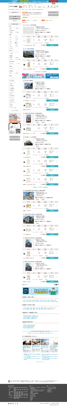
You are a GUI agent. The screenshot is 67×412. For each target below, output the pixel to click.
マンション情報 (32, 394)
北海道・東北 (11, 387)
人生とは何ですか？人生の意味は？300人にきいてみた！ (36, 346)
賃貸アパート (39, 387)
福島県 (15, 388)
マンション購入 (32, 389)
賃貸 (31, 387)
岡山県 (17, 395)
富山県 (22, 391)
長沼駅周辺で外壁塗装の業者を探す (29, 325)
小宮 (27, 301)
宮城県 (22, 387)
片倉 (46, 300)
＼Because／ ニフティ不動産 (51, 387)
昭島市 (40, 309)
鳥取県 (20, 395)
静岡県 (20, 392)
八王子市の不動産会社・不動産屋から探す (30, 317)
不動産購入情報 (32, 388)
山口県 (24, 395)
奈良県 (24, 393)
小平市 (52, 309)
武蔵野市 (27, 309)
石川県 (24, 391)
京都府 (20, 393)
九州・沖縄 (10, 397)
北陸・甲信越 (11, 391)
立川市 (24, 309)
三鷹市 (31, 309)
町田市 (45, 309)
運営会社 (41, 403)
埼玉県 (20, 389)
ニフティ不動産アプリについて (51, 388)
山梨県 (17, 391)
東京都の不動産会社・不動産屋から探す (30, 318)
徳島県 (27, 395)
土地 (51, 333)
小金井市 (48, 309)
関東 (9, 389)
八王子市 (24, 307)
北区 (36, 307)
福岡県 (15, 397)
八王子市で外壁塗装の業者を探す (29, 326)
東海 (9, 392)
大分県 (24, 397)
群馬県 (15, 390)
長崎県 (20, 397)
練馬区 (45, 307)
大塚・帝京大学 (28, 300)
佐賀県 (17, 397)
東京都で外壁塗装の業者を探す (28, 327)
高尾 (55, 300)
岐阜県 (17, 392)
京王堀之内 (53, 301)
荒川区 (39, 307)
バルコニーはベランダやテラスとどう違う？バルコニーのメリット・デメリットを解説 (45, 347)
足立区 (48, 307)
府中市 (37, 309)
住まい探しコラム (32, 396)
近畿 (9, 393)
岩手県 (20, 387)
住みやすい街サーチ (33, 395)
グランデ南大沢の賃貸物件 (29, 48)
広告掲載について (50, 390)
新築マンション (31, 333)
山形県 (27, 387)
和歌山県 (27, 393)
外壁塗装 (31, 398)
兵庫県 (17, 393)
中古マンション (36, 333)
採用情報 (57, 403)
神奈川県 (17, 389)
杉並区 (31, 307)
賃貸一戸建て (44, 387)
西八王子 (52, 300)
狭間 (46, 301)
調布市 (43, 309)
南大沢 (57, 301)
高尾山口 (48, 301)
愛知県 (15, 392)
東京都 (15, 389)
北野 (30, 301)
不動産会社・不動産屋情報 (34, 393)
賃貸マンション (34, 387)
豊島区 (34, 307)
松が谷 (24, 300)
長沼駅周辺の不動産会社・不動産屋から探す (30, 315)
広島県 (15, 395)
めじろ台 (43, 301)
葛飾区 (51, 307)
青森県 (17, 387)
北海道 (15, 387)
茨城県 (25, 389)
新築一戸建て (42, 333)
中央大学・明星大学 (35, 300)
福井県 (27, 391)
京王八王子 (33, 301)
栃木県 (27, 389)
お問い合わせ (49, 389)
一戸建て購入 (32, 390)
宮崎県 (27, 397)
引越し (31, 399)
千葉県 (23, 389)
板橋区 (42, 307)
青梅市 (34, 309)
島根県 (22, 395)
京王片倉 (37, 301)
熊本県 (22, 397)
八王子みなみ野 (42, 300)
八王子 (49, 300)
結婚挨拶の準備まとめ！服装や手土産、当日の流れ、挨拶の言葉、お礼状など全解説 (27, 347)
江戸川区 (54, 307)
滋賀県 (22, 393)
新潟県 (15, 391)
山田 (40, 301)
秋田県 (24, 387)
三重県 (22, 392)
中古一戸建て (47, 333)
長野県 (20, 391)
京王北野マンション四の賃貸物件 (30, 137)
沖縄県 (18, 398)
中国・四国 (10, 395)
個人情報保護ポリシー (47, 403)
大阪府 (15, 393)
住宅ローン (31, 397)
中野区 (28, 307)
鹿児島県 (15, 398)
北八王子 (24, 301)
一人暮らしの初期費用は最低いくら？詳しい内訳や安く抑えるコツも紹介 (53, 346)
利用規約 (53, 403)
